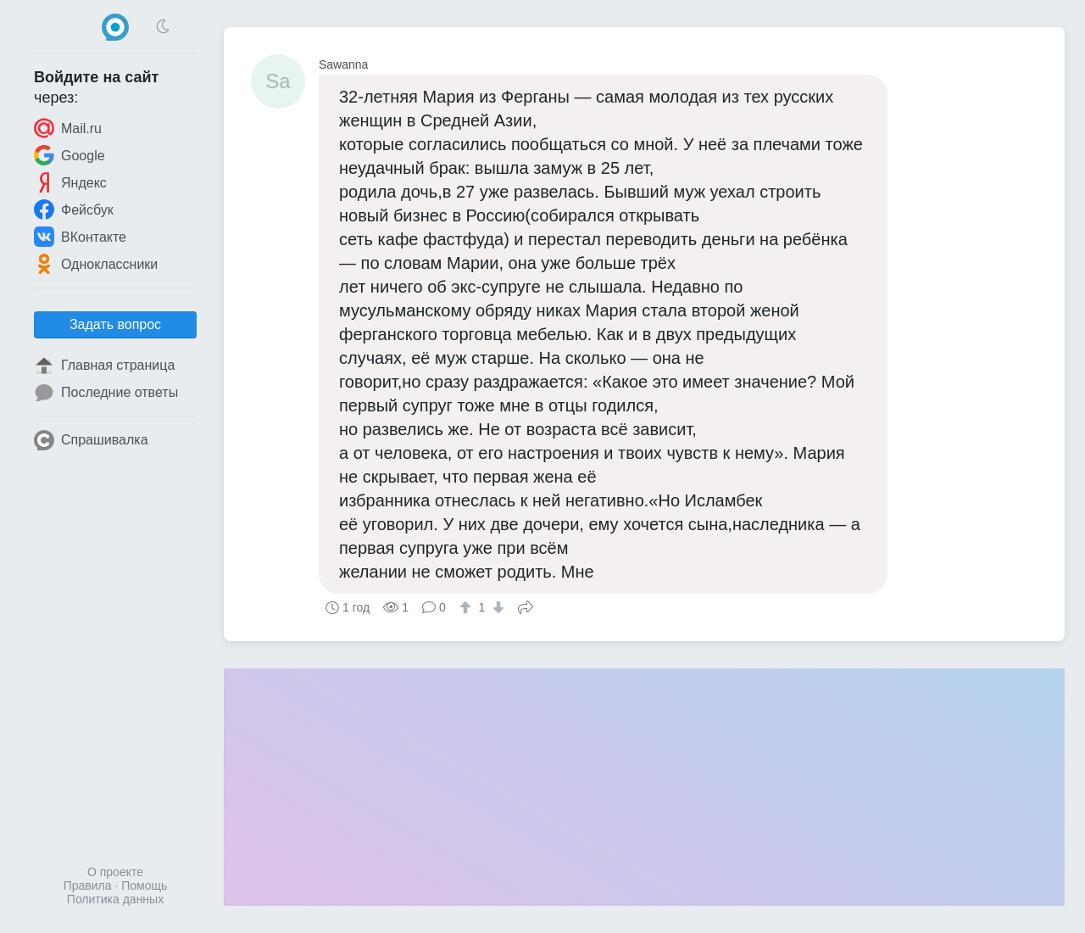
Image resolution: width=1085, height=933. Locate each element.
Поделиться (525, 605)
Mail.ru (68, 128)
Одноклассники (96, 264)
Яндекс (70, 182)
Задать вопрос (115, 324)
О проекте (115, 872)
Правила (88, 885)
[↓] (496, 607)
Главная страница (104, 365)
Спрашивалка (91, 440)
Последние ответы (106, 393)
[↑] (467, 607)
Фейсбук (74, 209)
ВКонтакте (80, 236)
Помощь (144, 885)
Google (69, 155)
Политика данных (115, 899)
